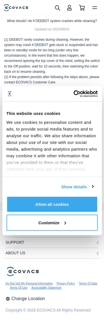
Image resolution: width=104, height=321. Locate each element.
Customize (52, 222)
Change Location (25, 298)
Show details (74, 186)
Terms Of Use (18, 287)
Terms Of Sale (88, 283)
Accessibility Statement (46, 287)
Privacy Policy (66, 283)
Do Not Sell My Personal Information (29, 283)
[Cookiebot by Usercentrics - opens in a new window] (74, 93)
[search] (57, 7)
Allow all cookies (52, 204)
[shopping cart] (82, 7)
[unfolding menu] (98, 242)
